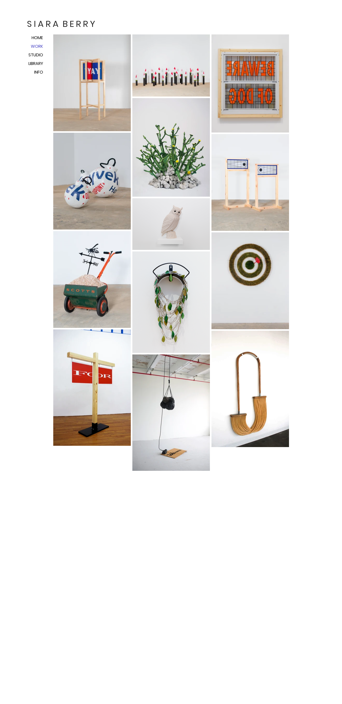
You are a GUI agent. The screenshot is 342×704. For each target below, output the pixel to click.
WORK (37, 46)
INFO (38, 72)
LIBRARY (35, 64)
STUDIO (35, 55)
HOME (37, 38)
